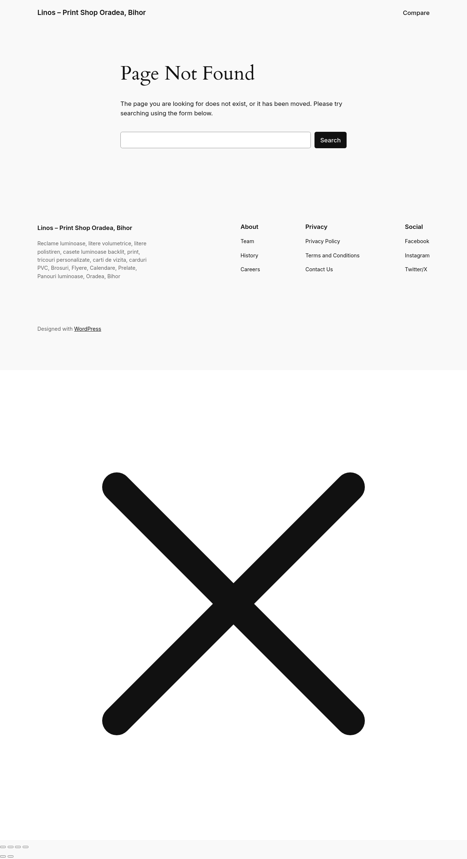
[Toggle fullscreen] (10, 847)
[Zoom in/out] (3, 847)
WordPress (87, 329)
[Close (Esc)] (25, 847)
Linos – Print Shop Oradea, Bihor (91, 12)
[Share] (18, 847)
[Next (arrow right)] (10, 856)
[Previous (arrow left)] (3, 856)
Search (330, 140)
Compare (416, 12)
